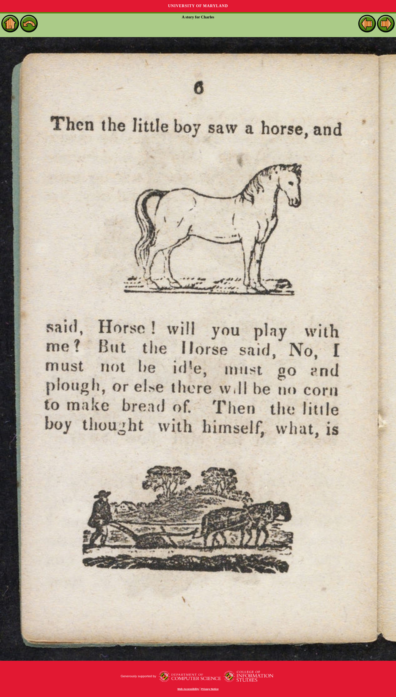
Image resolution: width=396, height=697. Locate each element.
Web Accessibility (188, 689)
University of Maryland (198, 6)
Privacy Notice (210, 689)
